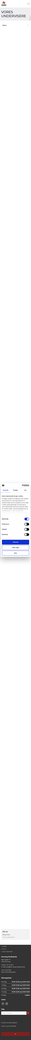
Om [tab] (25, 490)
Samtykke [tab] (6, 490)
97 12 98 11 (10, 965)
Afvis (15, 553)
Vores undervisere (8, 937)
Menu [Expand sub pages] (15, 25)
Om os (5, 932)
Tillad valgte (15, 547)
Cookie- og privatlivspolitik (8, 1026)
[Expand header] (28, 4)
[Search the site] (15, 1013)
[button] (28, 1013)
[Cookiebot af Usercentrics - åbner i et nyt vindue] (22, 485)
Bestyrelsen (6, 934)
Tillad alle (15, 542)
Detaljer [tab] (15, 490)
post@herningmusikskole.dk (15, 967)
